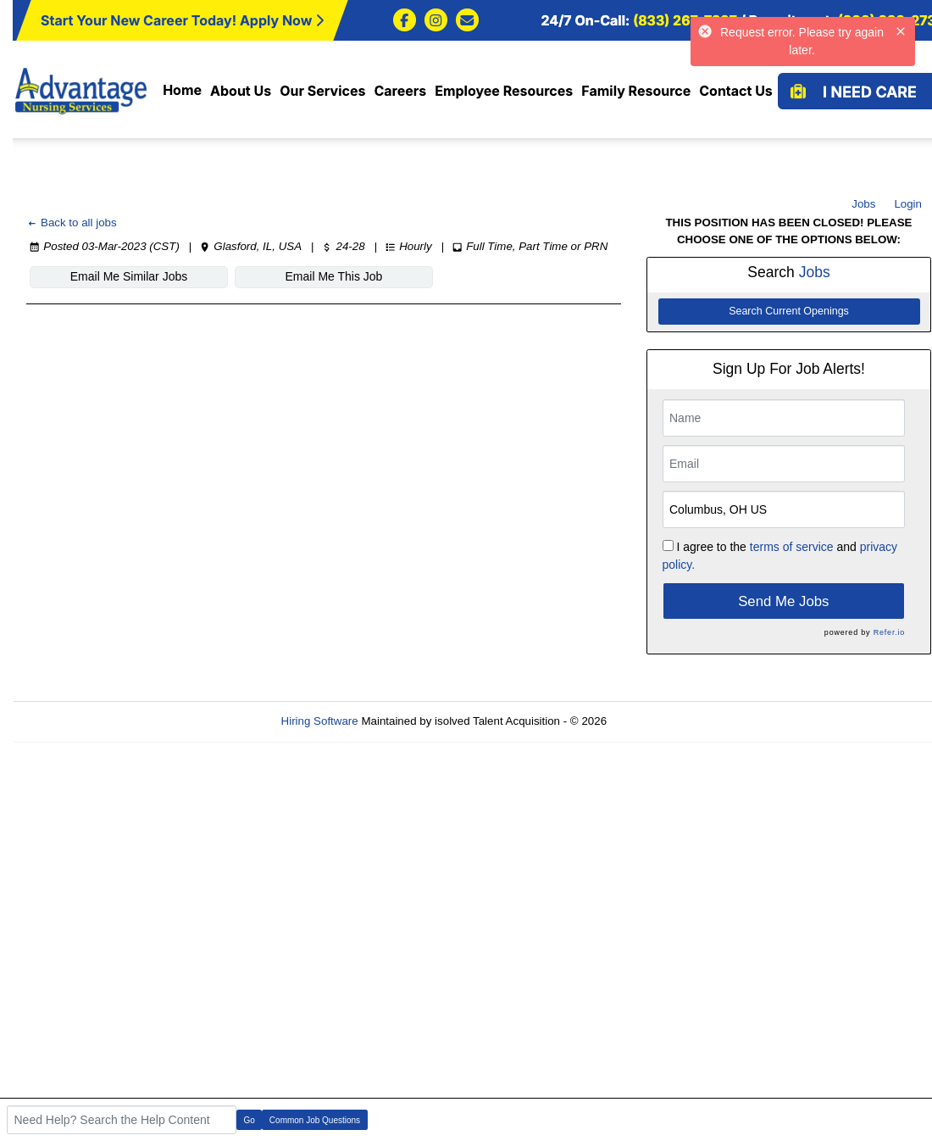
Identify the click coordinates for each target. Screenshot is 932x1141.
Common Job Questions (314, 1120)
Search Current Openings (789, 311)
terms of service (792, 547)
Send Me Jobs (783, 601)
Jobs (863, 204)
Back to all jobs (71, 222)
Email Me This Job (334, 276)
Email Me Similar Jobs (128, 276)
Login (908, 204)
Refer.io (889, 632)
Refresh (657, 721)
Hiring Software (319, 721)
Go (249, 1120)
